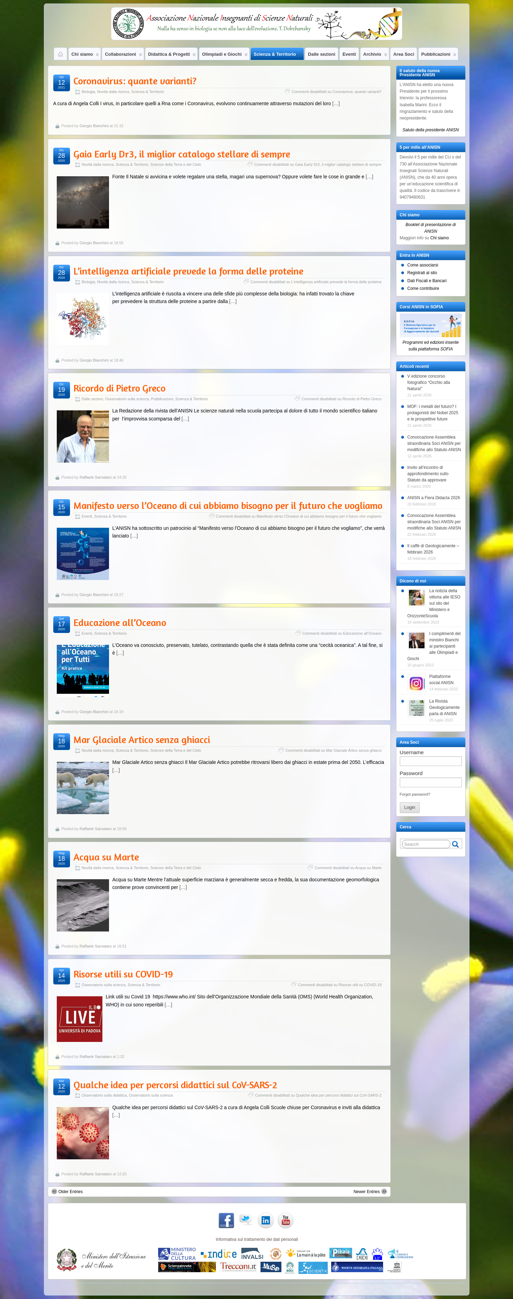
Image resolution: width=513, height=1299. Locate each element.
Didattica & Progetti (172, 56)
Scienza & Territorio (278, 56)
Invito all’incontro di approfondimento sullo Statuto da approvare (428, 473)
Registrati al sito (422, 272)
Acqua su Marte (106, 857)
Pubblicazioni (438, 56)
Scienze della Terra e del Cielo (175, 164)
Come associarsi (422, 265)
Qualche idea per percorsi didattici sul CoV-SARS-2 (175, 1085)
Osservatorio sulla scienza (127, 399)
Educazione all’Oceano (119, 622)
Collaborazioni (123, 56)
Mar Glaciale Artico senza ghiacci (141, 739)
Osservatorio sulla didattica (104, 1095)
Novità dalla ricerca (113, 92)
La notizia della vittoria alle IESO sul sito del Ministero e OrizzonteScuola (433, 603)
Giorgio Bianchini (93, 126)
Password (411, 773)
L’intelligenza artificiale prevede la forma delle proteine (188, 271)
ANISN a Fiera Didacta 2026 (433, 497)
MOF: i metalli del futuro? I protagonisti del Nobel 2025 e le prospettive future (432, 413)
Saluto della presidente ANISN (431, 129)
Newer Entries (370, 1191)
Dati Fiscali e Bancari (427, 280)
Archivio (375, 56)
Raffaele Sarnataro (95, 477)
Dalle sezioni (321, 54)
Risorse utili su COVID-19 (123, 974)
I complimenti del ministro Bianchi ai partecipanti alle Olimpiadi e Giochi (434, 646)
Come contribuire (423, 288)
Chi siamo (85, 56)
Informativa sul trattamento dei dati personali (257, 1239)
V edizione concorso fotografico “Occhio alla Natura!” (428, 382)
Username (412, 752)
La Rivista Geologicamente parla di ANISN (444, 707)
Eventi (349, 54)
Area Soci (403, 54)
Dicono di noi (413, 581)
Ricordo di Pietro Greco (119, 388)
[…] (336, 103)
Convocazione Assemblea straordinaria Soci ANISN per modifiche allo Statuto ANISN (434, 443)
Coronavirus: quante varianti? (134, 81)
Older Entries (67, 1191)
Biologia (88, 92)
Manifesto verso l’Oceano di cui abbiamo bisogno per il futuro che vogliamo (227, 505)
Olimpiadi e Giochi (225, 56)
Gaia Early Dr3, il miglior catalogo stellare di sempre (181, 154)
